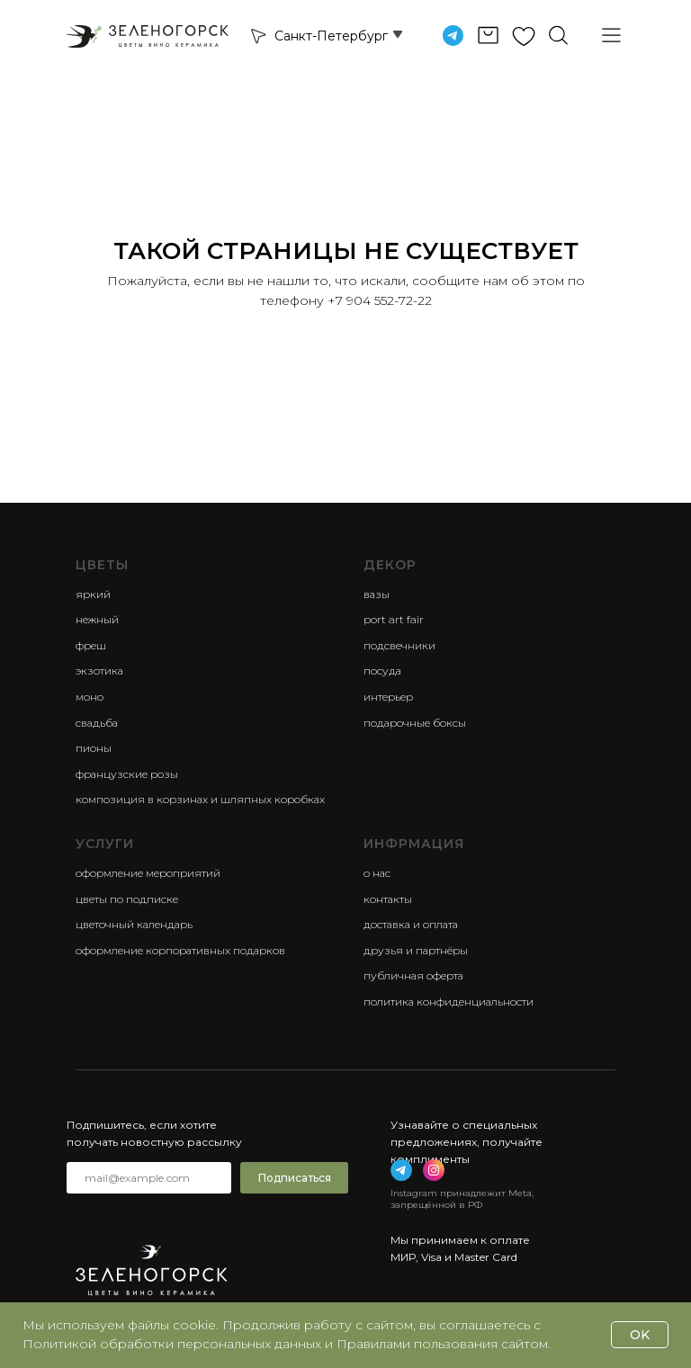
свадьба (97, 722)
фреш (91, 645)
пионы (94, 748)
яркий (93, 594)
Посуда (382, 670)
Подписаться (294, 1178)
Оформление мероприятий (148, 873)
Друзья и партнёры (415, 950)
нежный (97, 619)
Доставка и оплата (410, 924)
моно (89, 696)
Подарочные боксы (414, 722)
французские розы (127, 774)
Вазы (376, 594)
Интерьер (388, 696)
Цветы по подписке (127, 899)
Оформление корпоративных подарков (180, 950)
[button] (257, 35)
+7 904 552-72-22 (380, 300)
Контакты (387, 899)
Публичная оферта (413, 975)
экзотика (99, 670)
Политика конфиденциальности (448, 1001)
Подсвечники (399, 645)
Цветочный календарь (134, 924)
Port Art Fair (393, 619)
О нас (376, 873)
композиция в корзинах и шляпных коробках (200, 799)
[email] (149, 1178)
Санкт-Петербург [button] (331, 36)
